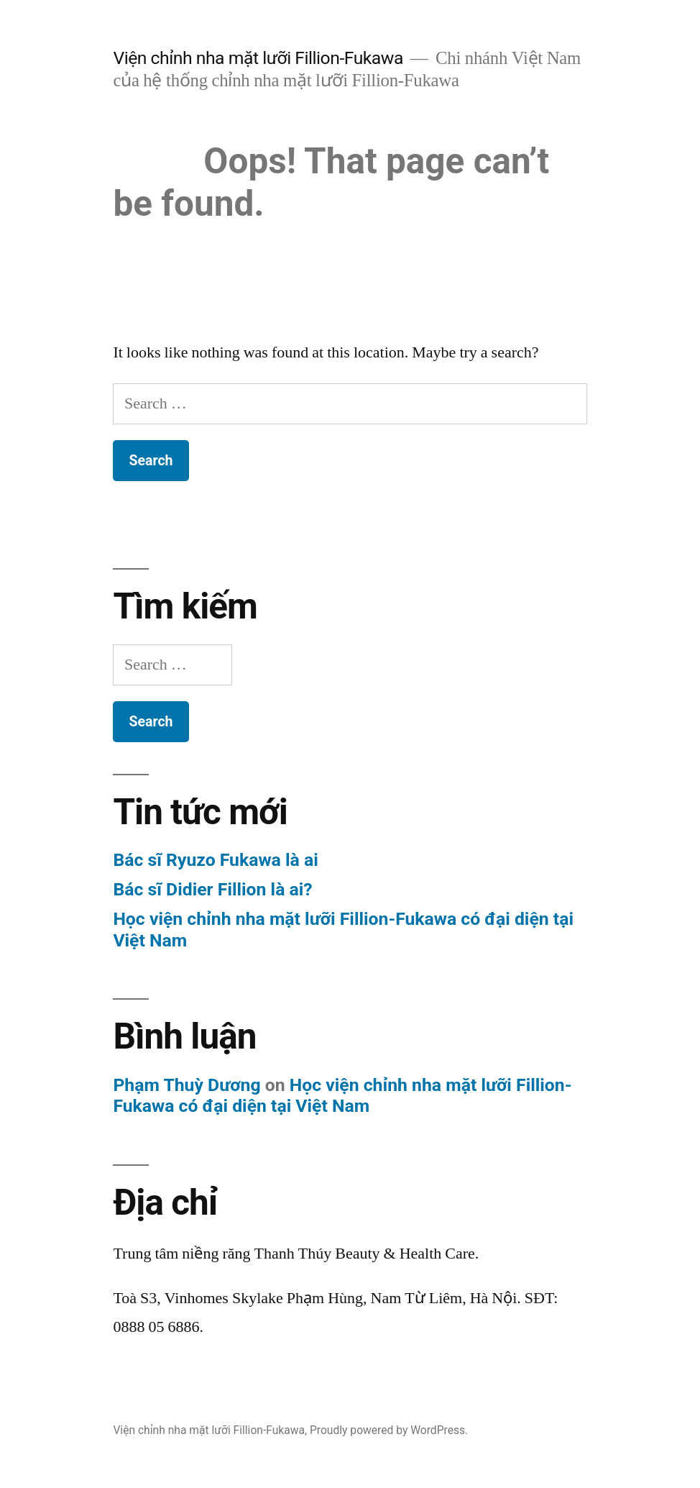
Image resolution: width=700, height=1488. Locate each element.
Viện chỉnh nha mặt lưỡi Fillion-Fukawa (258, 57)
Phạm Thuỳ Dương (186, 1084)
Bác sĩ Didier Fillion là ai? (212, 889)
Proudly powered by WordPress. (389, 1430)
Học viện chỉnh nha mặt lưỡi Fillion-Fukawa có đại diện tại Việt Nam (342, 1095)
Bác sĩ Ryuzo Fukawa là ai (215, 859)
